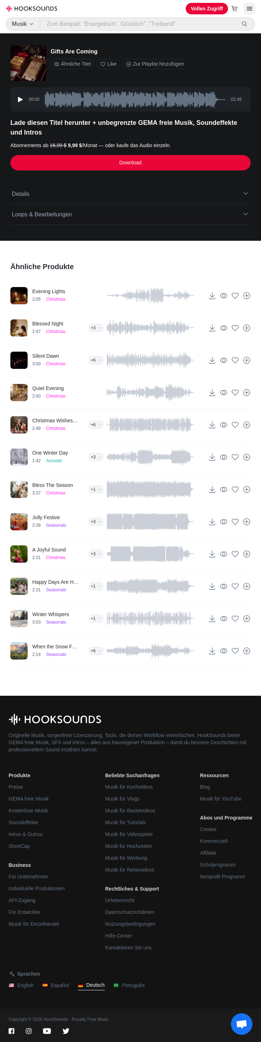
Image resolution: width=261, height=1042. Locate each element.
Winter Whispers (50, 614)
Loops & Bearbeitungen (130, 213)
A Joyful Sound (49, 550)
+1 (96, 489)
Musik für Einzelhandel (34, 924)
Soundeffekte (23, 822)
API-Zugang (22, 900)
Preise (16, 787)
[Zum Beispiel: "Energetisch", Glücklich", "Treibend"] (138, 24)
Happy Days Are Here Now (55, 582)
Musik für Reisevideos (129, 870)
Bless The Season (52, 485)
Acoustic (54, 460)
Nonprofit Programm (222, 876)
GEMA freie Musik (29, 799)
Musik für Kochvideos (129, 787)
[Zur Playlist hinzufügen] (247, 296)
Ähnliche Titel (72, 64)
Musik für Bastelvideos (130, 810)
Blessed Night (47, 324)
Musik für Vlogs (122, 799)
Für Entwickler (25, 912)
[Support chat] (241, 1024)
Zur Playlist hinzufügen (155, 64)
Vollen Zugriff (207, 8)
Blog (205, 787)
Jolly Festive (46, 517)
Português (129, 985)
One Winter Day (50, 453)
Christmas (55, 299)
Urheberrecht (119, 900)
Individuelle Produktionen (37, 888)
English (21, 985)
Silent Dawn (45, 356)
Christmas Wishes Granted (55, 420)
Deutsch (91, 985)
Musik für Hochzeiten (128, 846)
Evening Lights (48, 291)
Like (108, 64)
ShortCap (19, 846)
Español (55, 985)
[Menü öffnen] (249, 8)
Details (130, 193)
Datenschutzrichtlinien (129, 912)
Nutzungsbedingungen (130, 924)
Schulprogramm (218, 865)
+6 (96, 360)
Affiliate (208, 853)
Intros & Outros (25, 834)
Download (130, 162)
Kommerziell (214, 841)
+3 (96, 327)
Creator (208, 829)
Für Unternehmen (28, 876)
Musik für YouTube (220, 799)
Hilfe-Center (118, 936)
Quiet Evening (48, 388)
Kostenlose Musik (28, 810)
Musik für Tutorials (125, 822)
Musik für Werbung (126, 858)
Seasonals (56, 525)
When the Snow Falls (55, 646)
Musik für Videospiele (129, 834)
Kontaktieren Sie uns (128, 948)
